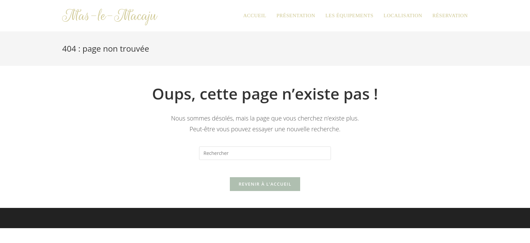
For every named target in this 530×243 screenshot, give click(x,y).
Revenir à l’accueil (265, 187)
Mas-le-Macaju (109, 16)
